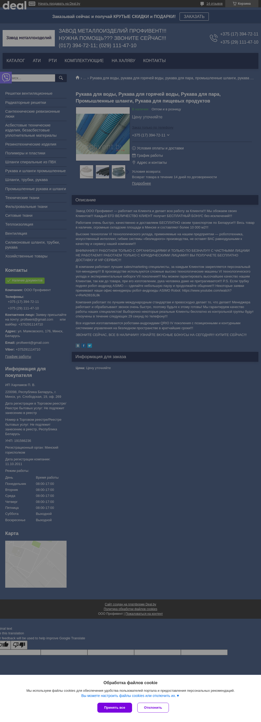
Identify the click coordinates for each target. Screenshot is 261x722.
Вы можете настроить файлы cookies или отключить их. (128, 696)
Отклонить (153, 707)
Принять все (114, 707)
